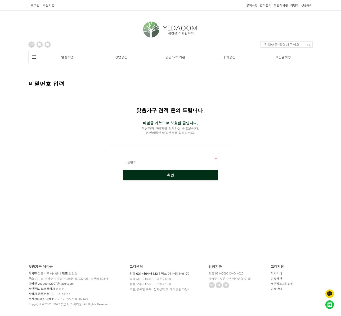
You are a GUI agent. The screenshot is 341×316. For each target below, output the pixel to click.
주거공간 (229, 57)
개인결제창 (283, 57)
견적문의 (265, 5)
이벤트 (294, 5)
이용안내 (276, 289)
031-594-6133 (147, 273)
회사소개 (276, 273)
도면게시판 (281, 5)
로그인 (35, 5)
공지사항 (252, 5)
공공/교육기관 (175, 57)
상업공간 (121, 57)
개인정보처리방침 (282, 283)
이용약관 (276, 278)
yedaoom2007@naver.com (56, 283)
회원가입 (48, 5)
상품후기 (307, 5)
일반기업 (67, 57)
